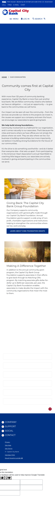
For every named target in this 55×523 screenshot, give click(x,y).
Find (10, 5)
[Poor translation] (8, 478)
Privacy (7, 442)
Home (4, 77)
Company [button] (11, 422)
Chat (23, 5)
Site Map (8, 445)
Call (4, 5)
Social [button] (9, 430)
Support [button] (10, 426)
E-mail (16, 5)
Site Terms (8, 448)
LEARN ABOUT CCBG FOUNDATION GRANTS (27, 231)
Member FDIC (10, 455)
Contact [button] (10, 435)
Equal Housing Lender (14, 458)
